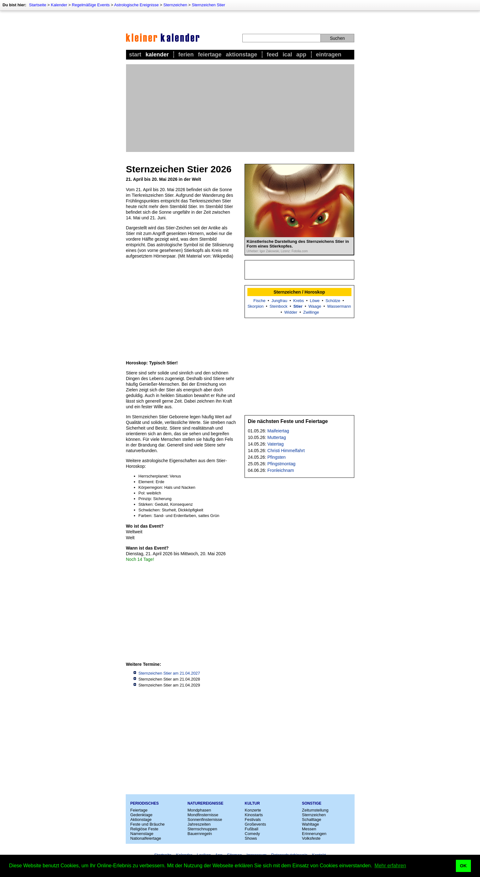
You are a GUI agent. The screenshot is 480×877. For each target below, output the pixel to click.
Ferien (186, 54)
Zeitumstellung (315, 810)
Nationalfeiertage (145, 838)
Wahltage (310, 824)
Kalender (59, 5)
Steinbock (278, 306)
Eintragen (328, 54)
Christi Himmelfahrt (286, 450)
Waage (315, 306)
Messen (309, 829)
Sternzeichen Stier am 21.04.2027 (169, 673)
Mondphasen (199, 810)
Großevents (255, 824)
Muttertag (276, 437)
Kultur (252, 803)
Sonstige (311, 803)
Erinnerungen (314, 833)
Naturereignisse (205, 803)
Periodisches (144, 803)
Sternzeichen (175, 5)
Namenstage (142, 833)
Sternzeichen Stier (208, 5)
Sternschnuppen (202, 829)
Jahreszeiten (199, 824)
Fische (259, 300)
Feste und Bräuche (147, 824)
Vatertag (275, 443)
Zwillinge (311, 312)
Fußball (251, 829)
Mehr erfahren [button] (390, 865)
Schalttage (311, 819)
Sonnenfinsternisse (204, 819)
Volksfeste (311, 838)
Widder (290, 312)
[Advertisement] (240, 108)
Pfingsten (276, 457)
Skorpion (255, 306)
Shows (251, 838)
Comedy (252, 833)
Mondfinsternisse (202, 814)
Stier (298, 306)
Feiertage (209, 54)
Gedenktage (141, 814)
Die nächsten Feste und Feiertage (288, 421)
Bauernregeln (199, 833)
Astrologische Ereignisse (136, 5)
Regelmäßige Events (91, 5)
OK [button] (463, 865)
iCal (287, 54)
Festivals (253, 819)
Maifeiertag (278, 430)
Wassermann (339, 306)
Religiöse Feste (144, 829)
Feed (272, 54)
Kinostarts (254, 814)
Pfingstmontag (281, 463)
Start (135, 54)
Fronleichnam (280, 470)
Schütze (332, 300)
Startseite (37, 5)
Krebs (298, 300)
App (301, 54)
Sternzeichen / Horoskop (299, 292)
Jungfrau (279, 300)
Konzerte (253, 810)
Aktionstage (241, 54)
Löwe (314, 300)
